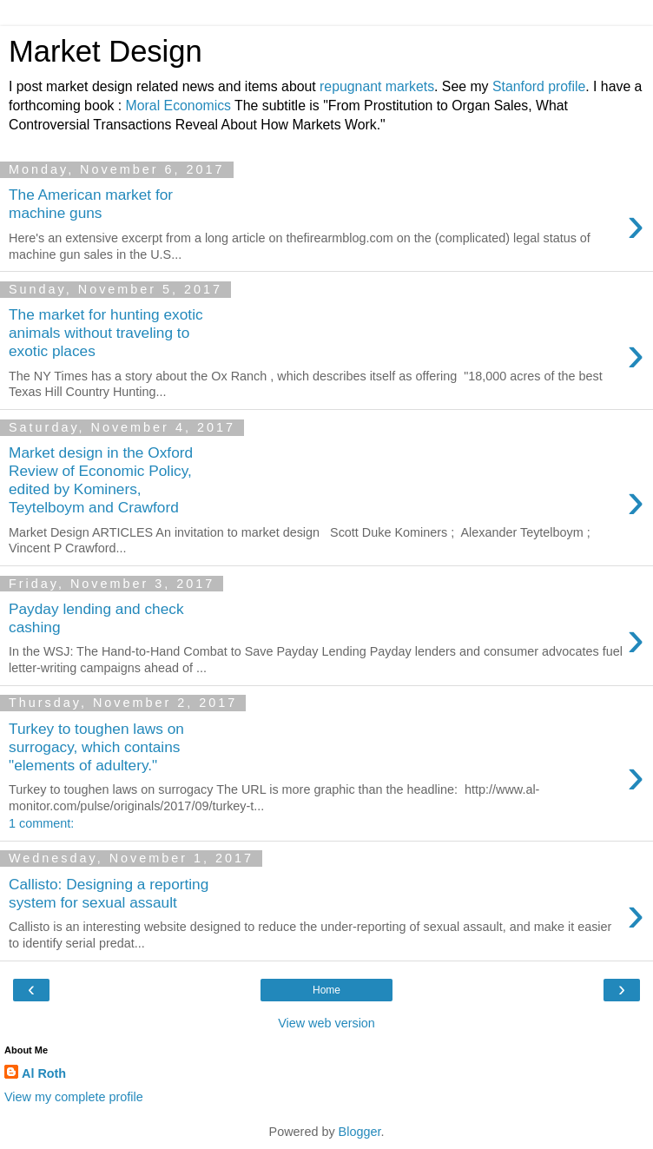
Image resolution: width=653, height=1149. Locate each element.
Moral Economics (178, 105)
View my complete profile (73, 1097)
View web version (326, 1023)
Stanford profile (538, 86)
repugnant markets (377, 86)
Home (326, 990)
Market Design (105, 51)
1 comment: (41, 823)
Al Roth (44, 1073)
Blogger (360, 1132)
